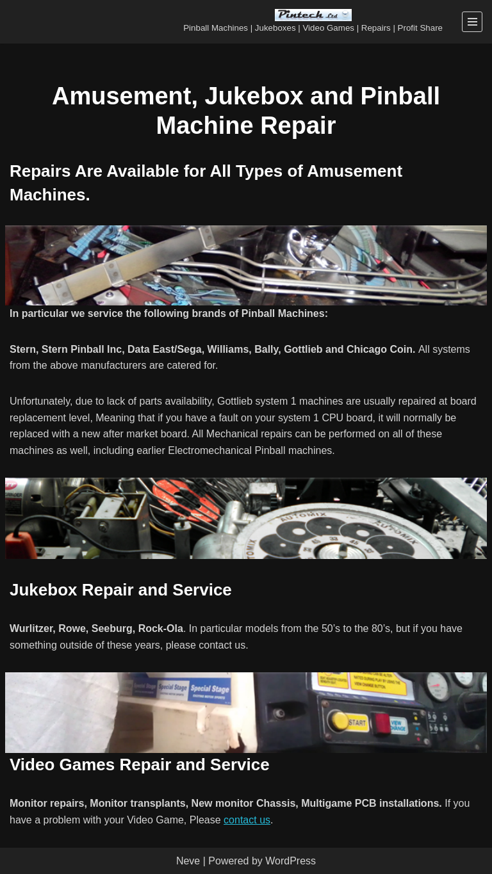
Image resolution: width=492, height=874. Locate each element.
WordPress (290, 860)
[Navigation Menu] (472, 22)
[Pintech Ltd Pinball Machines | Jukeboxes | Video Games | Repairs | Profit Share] (313, 22)
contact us (247, 819)
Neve (188, 860)
